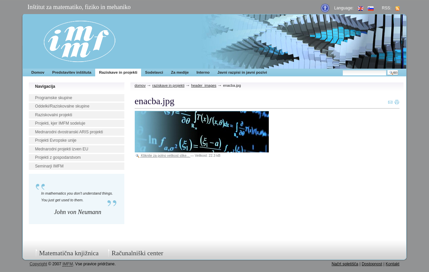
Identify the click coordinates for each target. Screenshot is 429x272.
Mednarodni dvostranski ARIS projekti (69, 132)
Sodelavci (154, 72)
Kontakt (392, 264)
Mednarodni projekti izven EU (61, 149)
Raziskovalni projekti (53, 115)
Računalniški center (137, 253)
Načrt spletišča (344, 264)
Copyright (38, 264)
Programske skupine (53, 97)
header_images (203, 85)
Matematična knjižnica (69, 253)
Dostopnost (372, 264)
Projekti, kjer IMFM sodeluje (60, 123)
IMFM (79, 41)
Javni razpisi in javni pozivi (242, 72)
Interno (202, 72)
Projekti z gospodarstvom (57, 157)
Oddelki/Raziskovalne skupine (62, 106)
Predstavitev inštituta (71, 72)
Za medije (180, 72)
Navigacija (45, 86)
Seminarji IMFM (49, 166)
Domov (37, 72)
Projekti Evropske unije (55, 140)
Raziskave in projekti (118, 72)
